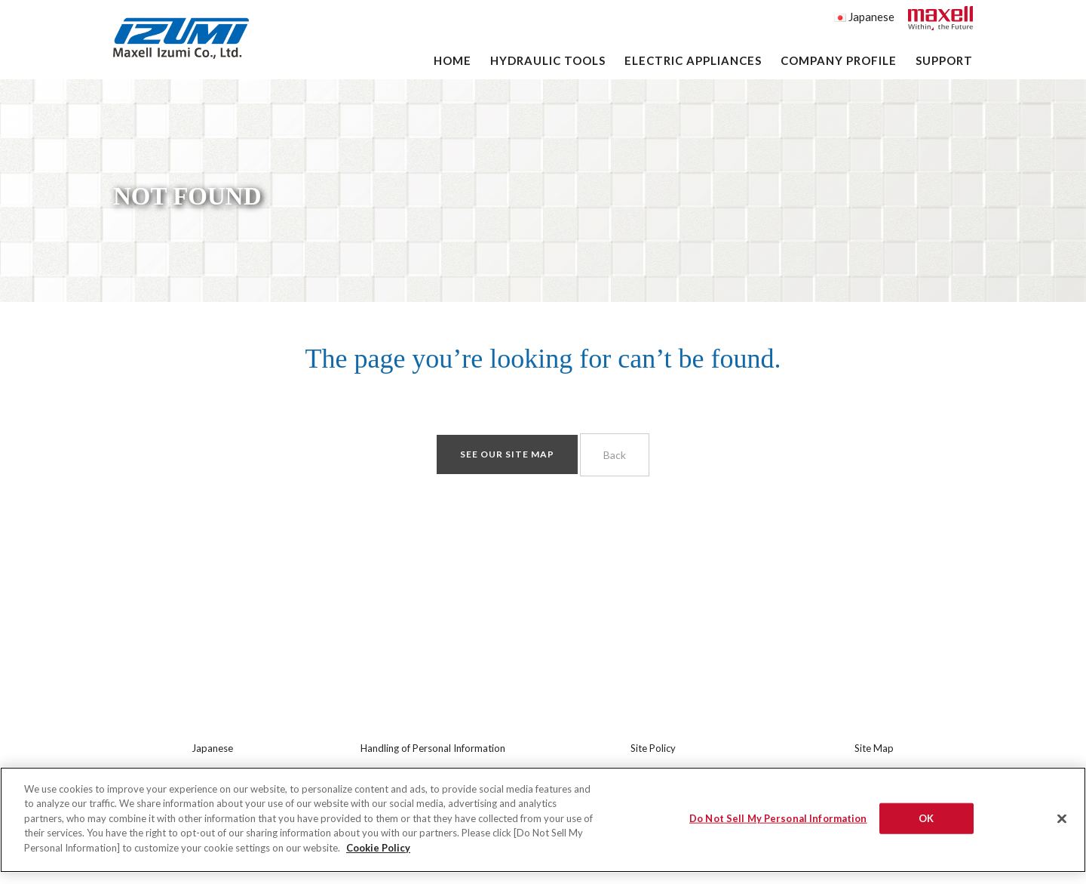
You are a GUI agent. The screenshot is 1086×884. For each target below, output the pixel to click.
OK (926, 824)
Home (452, 60)
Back (614, 454)
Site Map (874, 748)
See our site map (507, 454)
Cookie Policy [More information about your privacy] (378, 853)
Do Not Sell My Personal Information (778, 824)
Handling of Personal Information (432, 748)
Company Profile (839, 60)
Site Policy (653, 748)
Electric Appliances (693, 60)
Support (944, 60)
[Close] (1061, 824)
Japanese (864, 16)
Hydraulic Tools (548, 60)
